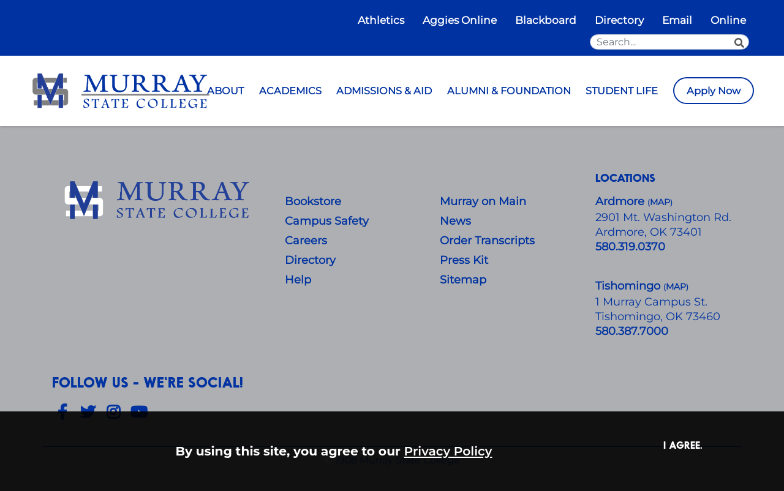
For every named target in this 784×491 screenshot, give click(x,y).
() (675, 286)
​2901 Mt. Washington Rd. (663, 217)
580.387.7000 (631, 331)
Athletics (381, 19)
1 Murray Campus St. (651, 302)
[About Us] (159, 201)
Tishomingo (629, 286)
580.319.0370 (630, 246)
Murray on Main (483, 201)
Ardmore (621, 201)
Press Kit (464, 260)
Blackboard (545, 19)
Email (677, 19)
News (455, 221)
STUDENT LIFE (622, 90)
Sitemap (463, 280)
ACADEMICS (290, 90)
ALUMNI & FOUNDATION (509, 90)
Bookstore (313, 201)
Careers (306, 240)
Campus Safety (327, 221)
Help (298, 280)
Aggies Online (460, 19)
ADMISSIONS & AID (384, 90)
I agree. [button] (683, 445)
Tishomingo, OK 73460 (657, 316)
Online (728, 19)
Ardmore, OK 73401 (648, 232)
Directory (619, 19)
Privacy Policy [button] (448, 451)
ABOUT (225, 90)
